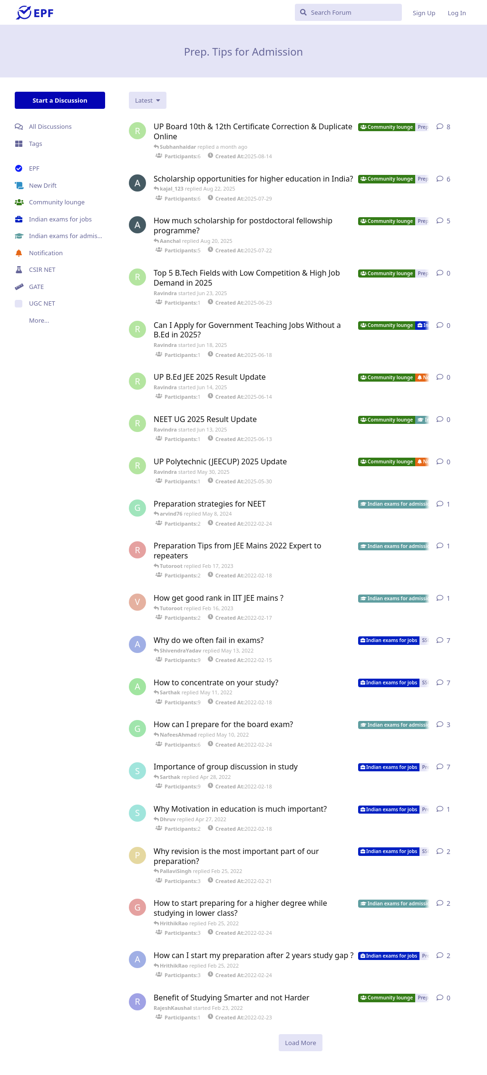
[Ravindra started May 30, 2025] (137, 465)
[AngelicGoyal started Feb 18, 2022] (137, 686)
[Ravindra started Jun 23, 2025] (137, 277)
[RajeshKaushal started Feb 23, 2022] (137, 1001)
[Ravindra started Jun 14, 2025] (137, 381)
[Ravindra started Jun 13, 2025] (137, 423)
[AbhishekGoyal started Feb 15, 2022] (137, 644)
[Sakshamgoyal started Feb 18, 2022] (137, 770)
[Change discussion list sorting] (147, 100)
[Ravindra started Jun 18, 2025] (137, 329)
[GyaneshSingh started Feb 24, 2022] (137, 508)
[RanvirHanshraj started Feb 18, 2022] (137, 549)
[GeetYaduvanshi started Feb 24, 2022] (137, 907)
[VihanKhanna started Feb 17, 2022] (137, 602)
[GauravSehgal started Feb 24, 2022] (137, 728)
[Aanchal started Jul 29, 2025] (137, 183)
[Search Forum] (348, 12)
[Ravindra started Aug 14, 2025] (137, 130)
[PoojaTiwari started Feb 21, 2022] (137, 855)
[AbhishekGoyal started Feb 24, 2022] (137, 959)
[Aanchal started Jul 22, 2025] (137, 224)
